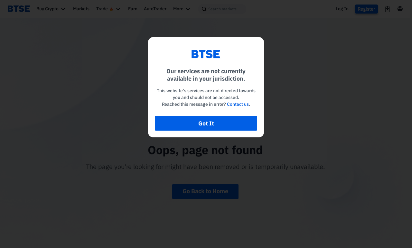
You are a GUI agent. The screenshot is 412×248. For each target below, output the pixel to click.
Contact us (238, 104)
